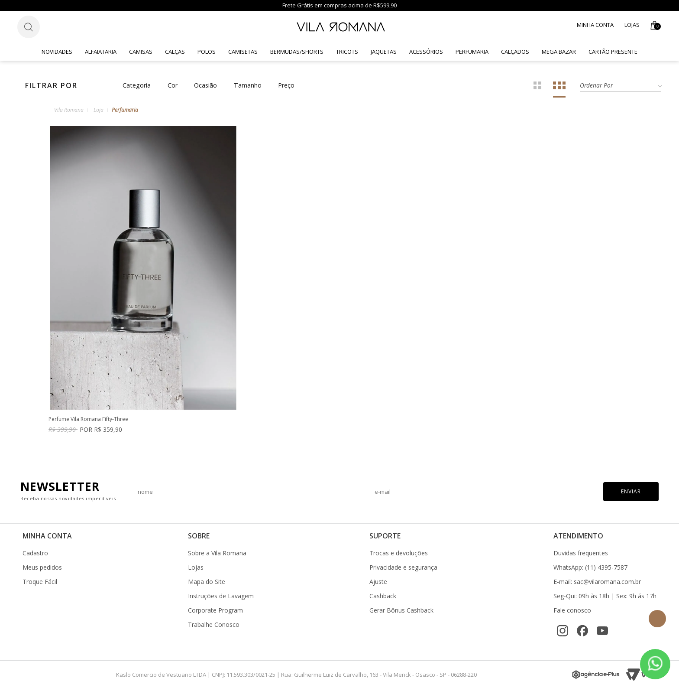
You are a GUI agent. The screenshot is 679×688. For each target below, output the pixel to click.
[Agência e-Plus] (596, 674)
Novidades (57, 51)
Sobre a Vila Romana (217, 553)
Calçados (515, 51)
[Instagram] (562, 631)
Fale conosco (572, 610)
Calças (175, 51)
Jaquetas (384, 51)
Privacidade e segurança (403, 567)
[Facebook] (582, 631)
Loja (98, 110)
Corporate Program (215, 610)
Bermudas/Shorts (296, 51)
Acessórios (426, 51)
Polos (206, 51)
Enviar (631, 491)
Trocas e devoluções (398, 553)
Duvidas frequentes (580, 553)
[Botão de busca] (28, 27)
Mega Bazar (559, 51)
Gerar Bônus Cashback (401, 610)
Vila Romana (69, 110)
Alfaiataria (100, 51)
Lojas (632, 25)
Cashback (382, 596)
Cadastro (35, 553)
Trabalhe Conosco (213, 625)
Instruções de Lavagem (221, 596)
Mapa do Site (206, 582)
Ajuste (378, 582)
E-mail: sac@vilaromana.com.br (597, 582)
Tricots (347, 51)
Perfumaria (472, 51)
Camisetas (243, 51)
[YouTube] (602, 631)
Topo (657, 618)
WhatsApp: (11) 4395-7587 (590, 567)
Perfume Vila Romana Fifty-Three (88, 419)
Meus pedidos (42, 567)
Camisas (140, 51)
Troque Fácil (40, 582)
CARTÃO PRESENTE (612, 51)
